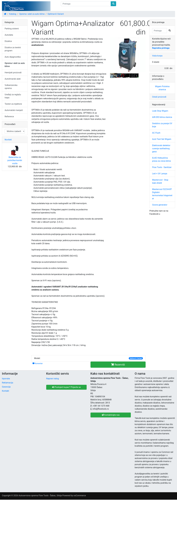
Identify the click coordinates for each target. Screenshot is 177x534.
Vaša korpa (157, 55)
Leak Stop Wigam (160, 111)
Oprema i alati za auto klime (32, 14)
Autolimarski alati (13, 79)
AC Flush (156, 133)
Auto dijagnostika (13, 57)
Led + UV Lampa (159, 173)
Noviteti (8, 139)
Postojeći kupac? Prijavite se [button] (66, 387)
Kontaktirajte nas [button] (111, 415)
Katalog (12, 14)
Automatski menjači (14, 110)
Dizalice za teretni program (13, 49)
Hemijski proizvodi (13, 72)
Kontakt (5, 391)
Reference (9, 116)
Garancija (6, 387)
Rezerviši (118, 364)
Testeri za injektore (13, 104)
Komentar (38, 363)
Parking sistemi (12, 28)
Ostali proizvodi (159, 97)
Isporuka (6, 378)
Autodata (9, 35)
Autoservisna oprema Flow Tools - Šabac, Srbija (40, 495)
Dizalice (8, 41)
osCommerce (80, 495)
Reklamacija (7, 382)
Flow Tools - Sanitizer (162, 167)
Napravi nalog (52, 378)
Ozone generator (159, 205)
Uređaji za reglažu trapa (13, 96)
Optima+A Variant (56, 14)
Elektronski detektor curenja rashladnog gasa (161, 148)
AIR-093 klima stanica (162, 117)
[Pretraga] (86, 3)
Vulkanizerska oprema (11, 86)
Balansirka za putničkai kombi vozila (14, 160)
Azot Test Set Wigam (161, 139)
